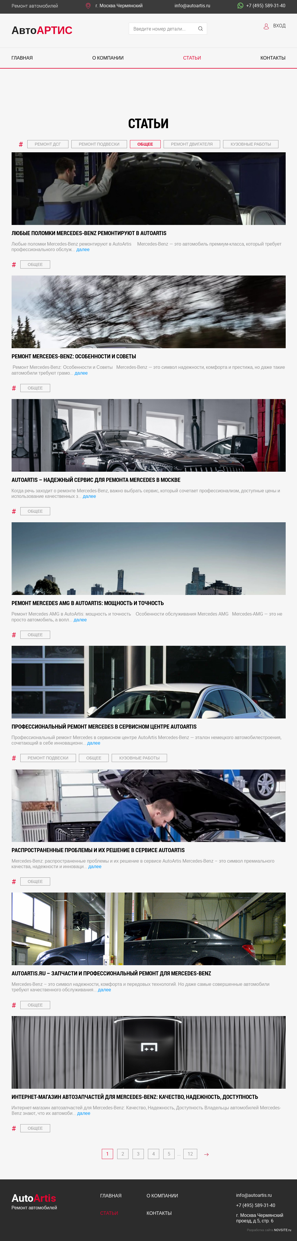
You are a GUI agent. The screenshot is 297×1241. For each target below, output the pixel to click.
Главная (22, 58)
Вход (279, 25)
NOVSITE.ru (282, 1230)
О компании (108, 58)
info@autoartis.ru (192, 6)
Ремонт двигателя (192, 144)
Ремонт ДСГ (48, 144)
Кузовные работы (251, 144)
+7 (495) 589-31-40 (261, 6)
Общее (145, 144)
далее (82, 249)
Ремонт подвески (99, 144)
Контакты (272, 58)
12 (190, 1154)
